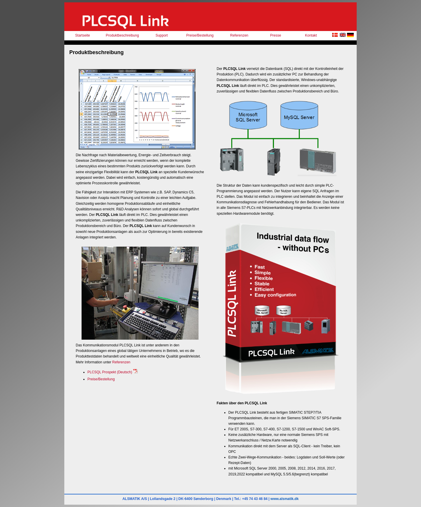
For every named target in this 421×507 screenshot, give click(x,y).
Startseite (82, 35)
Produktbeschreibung (122, 35)
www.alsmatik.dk (284, 499)
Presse (275, 35)
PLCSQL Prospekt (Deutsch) (112, 372)
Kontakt (311, 35)
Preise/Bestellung (199, 35)
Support (162, 35)
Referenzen (239, 35)
